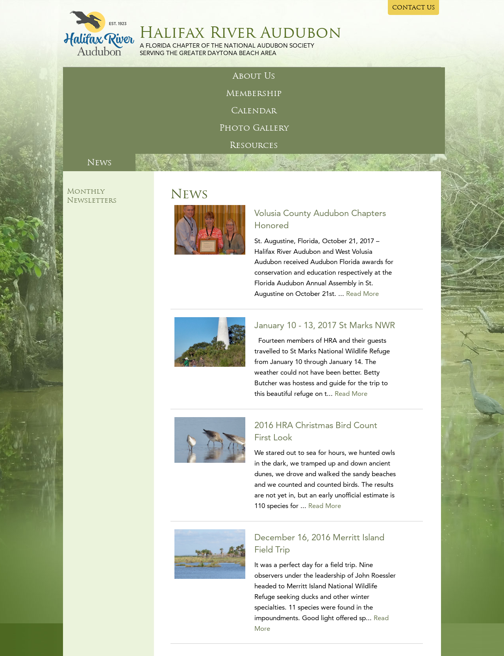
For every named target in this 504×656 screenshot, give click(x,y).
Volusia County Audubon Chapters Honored (320, 132)
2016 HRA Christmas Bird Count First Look (315, 344)
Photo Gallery (293, 75)
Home (75, 607)
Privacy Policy (241, 624)
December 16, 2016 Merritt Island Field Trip (319, 456)
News (420, 75)
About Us (91, 75)
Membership (155, 75)
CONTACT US (413, 7)
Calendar (221, 75)
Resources (367, 75)
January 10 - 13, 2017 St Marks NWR (324, 238)
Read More (362, 207)
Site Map (209, 624)
